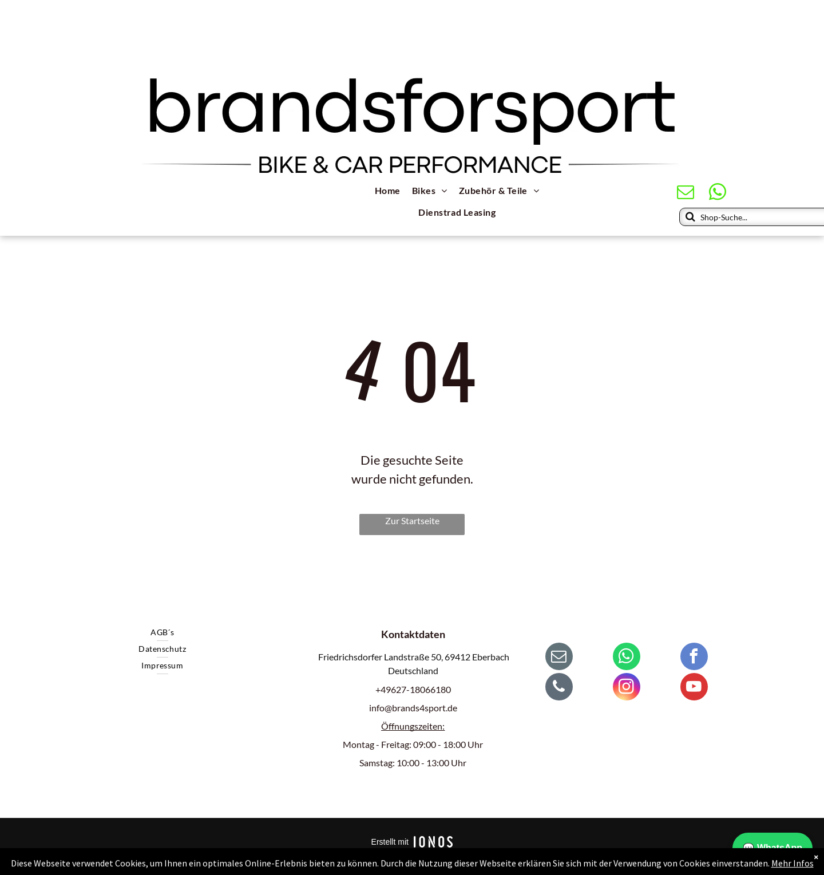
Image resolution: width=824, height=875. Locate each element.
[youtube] (694, 688)
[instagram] (626, 688)
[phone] (559, 688)
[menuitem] (388, 192)
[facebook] (694, 658)
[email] (686, 193)
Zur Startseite (412, 520)
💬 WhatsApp (772, 848)
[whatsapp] (718, 193)
